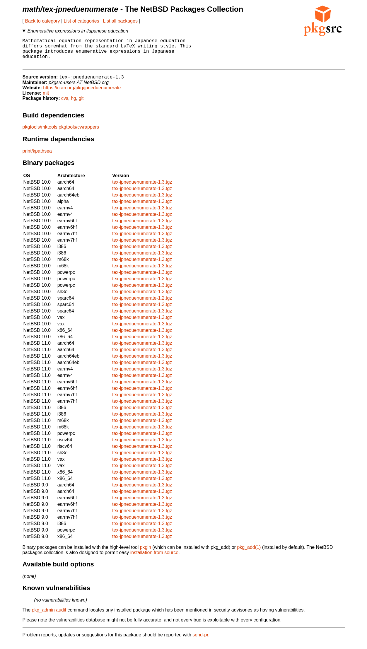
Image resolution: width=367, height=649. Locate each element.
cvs (64, 105)
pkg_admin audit (49, 616)
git (81, 105)
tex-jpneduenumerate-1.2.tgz (142, 304)
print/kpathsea (37, 157)
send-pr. (200, 641)
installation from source (154, 559)
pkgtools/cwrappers (79, 133)
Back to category (42, 20)
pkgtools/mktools (40, 133)
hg (73, 105)
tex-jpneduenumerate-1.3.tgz (142, 188)
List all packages (120, 20)
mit (46, 99)
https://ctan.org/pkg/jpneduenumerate (82, 94)
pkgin (145, 553)
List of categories (81, 20)
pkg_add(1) (249, 553)
